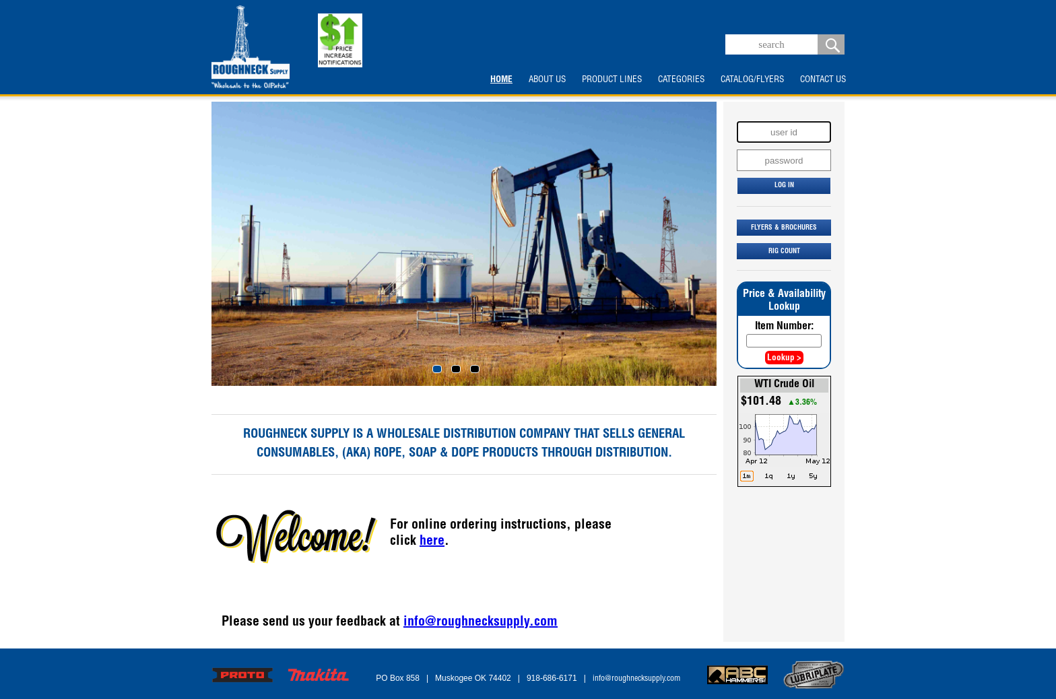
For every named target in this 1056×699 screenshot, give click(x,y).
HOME (501, 80)
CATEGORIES (681, 80)
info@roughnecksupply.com (480, 623)
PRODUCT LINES (612, 80)
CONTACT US (823, 80)
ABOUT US (547, 80)
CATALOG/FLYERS (752, 80)
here (432, 542)
